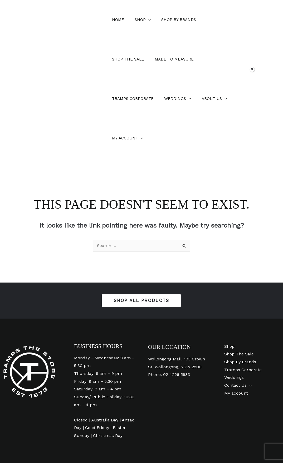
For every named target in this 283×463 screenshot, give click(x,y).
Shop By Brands (172, 19)
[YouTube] (129, 447)
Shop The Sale (213, 19)
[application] (144, 19)
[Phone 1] (165, 447)
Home (117, 19)
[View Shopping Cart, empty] (255, 59)
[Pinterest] (153, 447)
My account (159, 98)
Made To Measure (130, 59)
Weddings (220, 59)
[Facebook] (117, 447)
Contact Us (236, 345)
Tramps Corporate (178, 59)
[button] (270, 59)
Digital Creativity (262, 447)
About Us (123, 98)
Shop (139, 19)
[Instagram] (141, 447)
